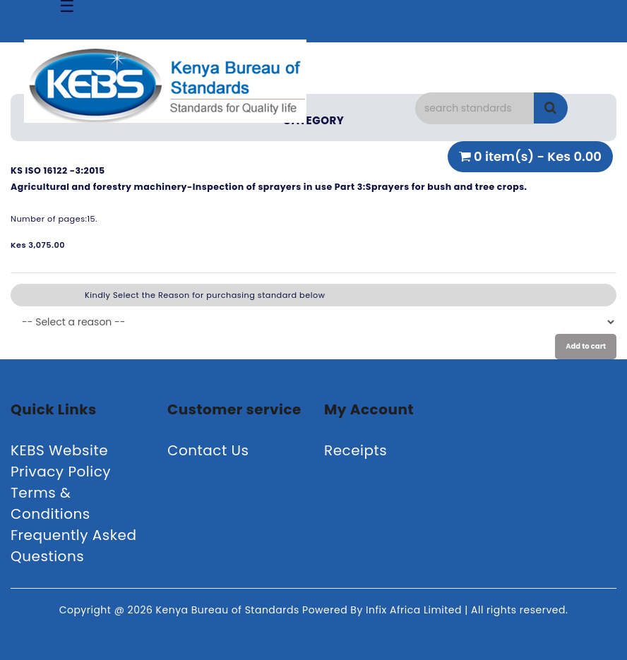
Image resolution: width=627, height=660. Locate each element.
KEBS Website (59, 450)
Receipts (355, 450)
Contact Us (208, 450)
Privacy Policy (61, 471)
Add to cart (586, 346)
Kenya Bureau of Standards (229, 610)
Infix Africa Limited (415, 610)
